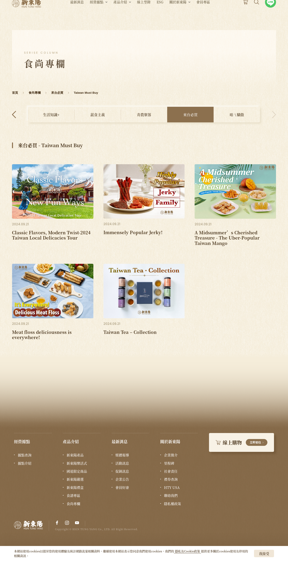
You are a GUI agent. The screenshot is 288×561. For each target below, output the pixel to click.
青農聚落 (144, 114)
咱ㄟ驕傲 (237, 114)
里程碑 (169, 463)
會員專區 (203, 14)
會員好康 (122, 487)
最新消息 (77, 14)
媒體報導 (122, 455)
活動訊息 (122, 463)
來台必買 (190, 114)
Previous (14, 115)
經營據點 (96, 14)
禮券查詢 (171, 479)
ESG (160, 14)
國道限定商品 (77, 471)
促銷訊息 (122, 471)
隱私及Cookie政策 (187, 551)
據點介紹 (24, 463)
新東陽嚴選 (75, 479)
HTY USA (172, 487)
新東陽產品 (75, 455)
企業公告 (122, 479)
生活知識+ (51, 114)
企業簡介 (171, 455)
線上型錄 (144, 14)
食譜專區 (73, 496)
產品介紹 (120, 14)
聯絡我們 (171, 496)
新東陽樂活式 (77, 463)
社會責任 (171, 471)
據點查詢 (24, 455)
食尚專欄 (73, 504)
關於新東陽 (177, 14)
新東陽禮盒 (75, 487)
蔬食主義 (97, 114)
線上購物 (241, 442)
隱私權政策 (172, 504)
